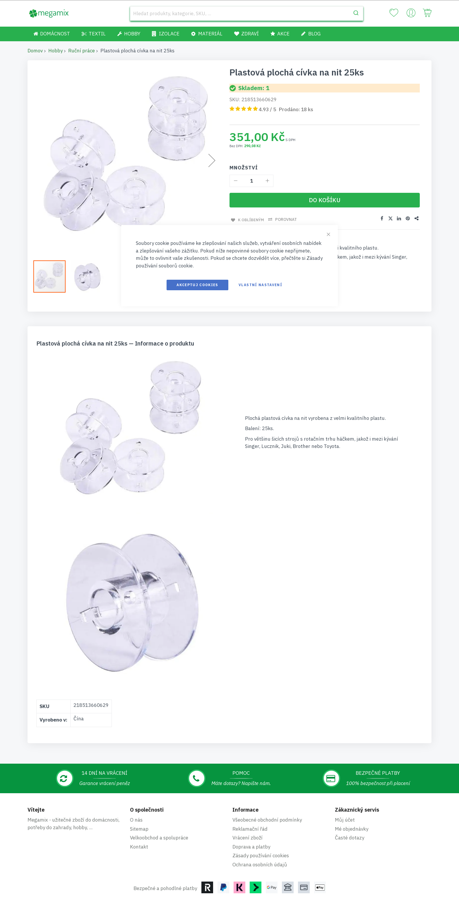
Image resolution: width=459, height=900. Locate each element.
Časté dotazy (349, 837)
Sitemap (139, 829)
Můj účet (345, 820)
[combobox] (246, 13)
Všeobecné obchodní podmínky (267, 820)
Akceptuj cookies (197, 285)
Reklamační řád (250, 829)
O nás (136, 820)
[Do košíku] (325, 200)
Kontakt (139, 847)
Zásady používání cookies (260, 855)
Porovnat (285, 219)
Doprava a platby (251, 847)
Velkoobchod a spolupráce (159, 837)
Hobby (55, 50)
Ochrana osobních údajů (259, 864)
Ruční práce (81, 50)
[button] (87, 276)
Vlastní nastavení (260, 285)
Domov (35, 50)
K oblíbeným (250, 219)
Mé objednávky (351, 829)
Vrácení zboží (247, 837)
